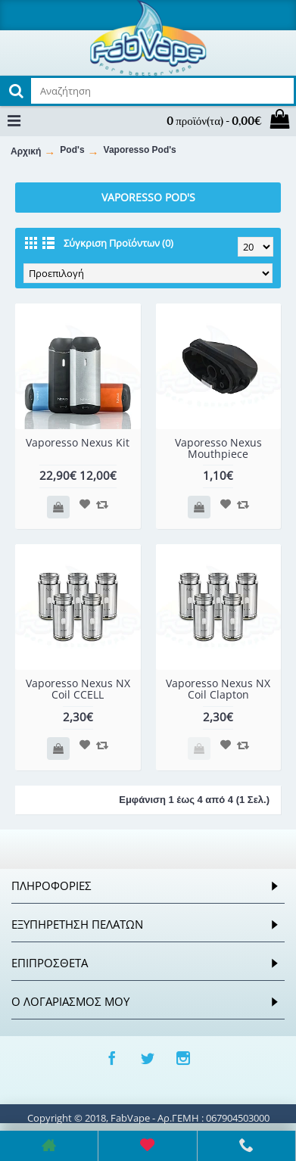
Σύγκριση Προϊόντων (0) (118, 243)
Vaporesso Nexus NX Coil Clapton (218, 689)
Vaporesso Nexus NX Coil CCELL (78, 689)
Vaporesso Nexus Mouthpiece (218, 448)
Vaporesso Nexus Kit (77, 442)
